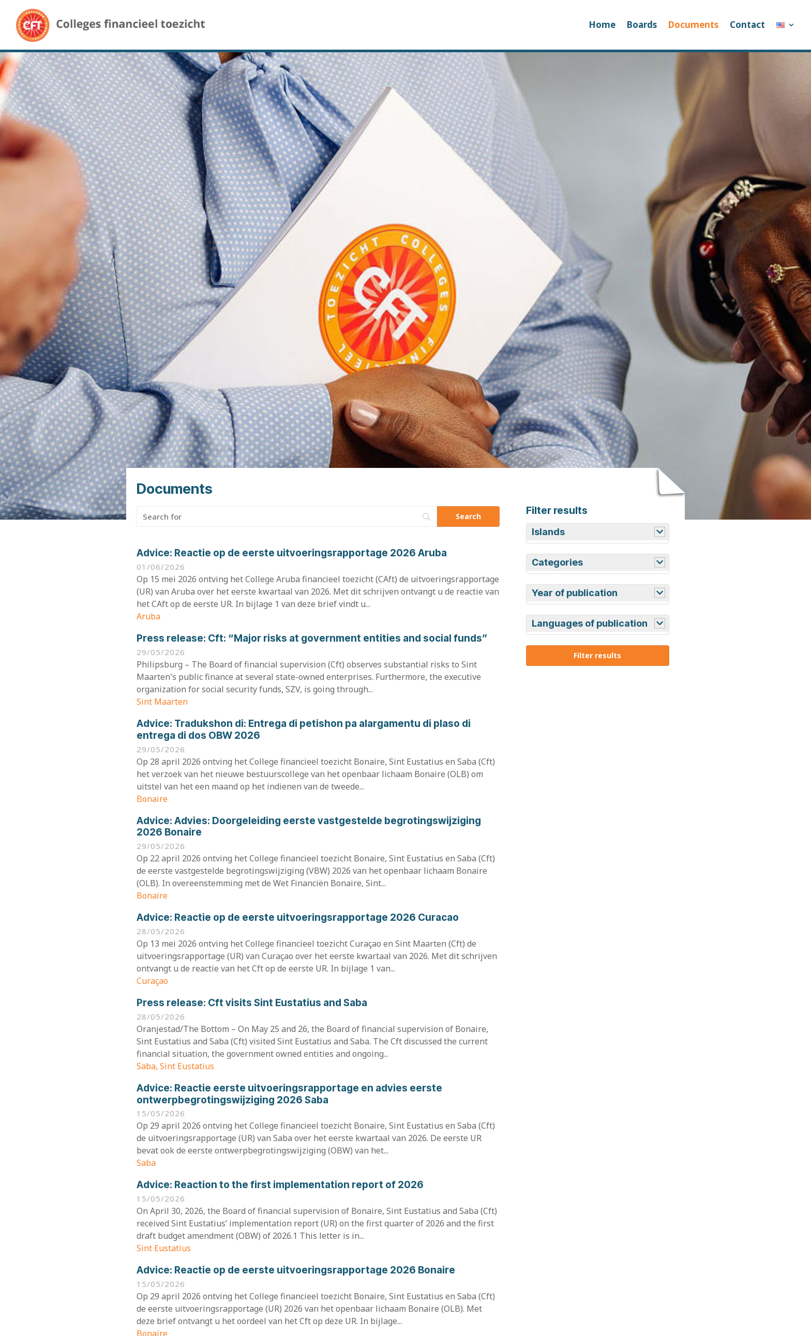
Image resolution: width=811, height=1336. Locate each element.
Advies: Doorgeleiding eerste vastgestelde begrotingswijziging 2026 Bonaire (309, 827)
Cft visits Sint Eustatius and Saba (252, 1003)
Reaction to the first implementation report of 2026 (280, 1185)
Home (602, 25)
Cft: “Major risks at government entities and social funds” (312, 638)
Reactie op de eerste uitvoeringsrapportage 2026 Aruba (292, 553)
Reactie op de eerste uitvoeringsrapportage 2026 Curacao (298, 917)
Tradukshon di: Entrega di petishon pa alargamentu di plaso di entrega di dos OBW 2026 (304, 729)
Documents (693, 25)
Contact (747, 25)
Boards (642, 25)
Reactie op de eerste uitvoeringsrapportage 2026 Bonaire (296, 1270)
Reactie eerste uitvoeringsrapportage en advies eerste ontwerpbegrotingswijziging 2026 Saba (289, 1094)
